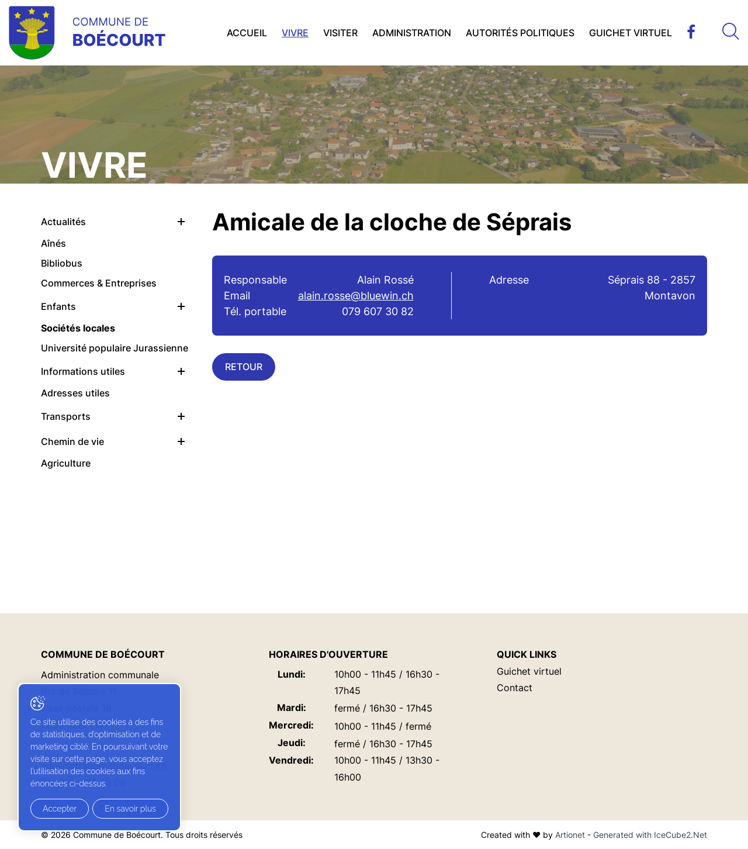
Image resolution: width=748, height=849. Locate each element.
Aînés (53, 243)
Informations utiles (83, 371)
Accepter (60, 808)
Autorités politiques (520, 33)
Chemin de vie (72, 441)
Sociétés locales (78, 328)
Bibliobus (61, 263)
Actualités (63, 221)
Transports (66, 416)
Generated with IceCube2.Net (650, 835)
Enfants (58, 306)
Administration (411, 33)
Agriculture (66, 463)
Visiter (340, 33)
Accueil (247, 33)
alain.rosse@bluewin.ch (356, 295)
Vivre (295, 33)
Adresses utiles (75, 393)
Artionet (570, 835)
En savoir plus (130, 808)
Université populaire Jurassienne (114, 348)
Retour (243, 366)
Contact (514, 687)
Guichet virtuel (630, 33)
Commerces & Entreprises (99, 283)
